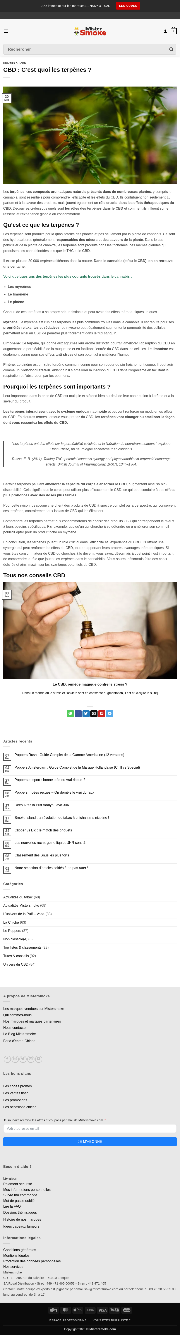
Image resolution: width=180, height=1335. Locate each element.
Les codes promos (17, 1086)
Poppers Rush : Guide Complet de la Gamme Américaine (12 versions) (69, 755)
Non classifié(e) (15, 939)
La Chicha (11, 922)
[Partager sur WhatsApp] (70, 714)
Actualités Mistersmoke (21, 905)
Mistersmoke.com (102, 1329)
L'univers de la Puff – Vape (24, 914)
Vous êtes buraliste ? (112, 1320)
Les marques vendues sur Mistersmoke (33, 1009)
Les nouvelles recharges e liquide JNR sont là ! (51, 842)
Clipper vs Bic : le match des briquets (43, 830)
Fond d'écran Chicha (19, 1041)
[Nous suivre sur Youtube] (38, 1059)
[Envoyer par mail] (94, 714)
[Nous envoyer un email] (30, 1059)
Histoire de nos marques (22, 1219)
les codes (128, 5)
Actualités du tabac (18, 897)
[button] (6, 31)
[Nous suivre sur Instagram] (15, 1059)
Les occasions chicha (19, 1107)
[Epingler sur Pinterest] (101, 714)
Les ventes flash (16, 1093)
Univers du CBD (14, 63)
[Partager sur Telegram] (109, 714)
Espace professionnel (68, 1320)
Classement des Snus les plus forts (42, 855)
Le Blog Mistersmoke (19, 1034)
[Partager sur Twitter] (86, 714)
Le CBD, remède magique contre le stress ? (90, 684)
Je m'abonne (90, 1141)
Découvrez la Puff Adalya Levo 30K (42, 805)
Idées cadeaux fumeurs (21, 1226)
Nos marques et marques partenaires (32, 1021)
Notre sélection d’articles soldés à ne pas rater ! (51, 868)
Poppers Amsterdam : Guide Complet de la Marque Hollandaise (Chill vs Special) (77, 767)
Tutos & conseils (16, 956)
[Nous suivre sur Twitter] (23, 1059)
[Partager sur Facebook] (78, 714)
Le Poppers (12, 931)
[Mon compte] (165, 31)
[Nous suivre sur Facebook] (7, 1059)
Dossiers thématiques (20, 1212)
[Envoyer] (171, 49)
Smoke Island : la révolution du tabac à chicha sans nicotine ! (62, 817)
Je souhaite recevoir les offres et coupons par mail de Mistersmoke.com (53, 1120)
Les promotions (15, 1100)
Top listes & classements (22, 947)
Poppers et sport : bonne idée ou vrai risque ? (50, 780)
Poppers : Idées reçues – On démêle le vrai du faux (54, 792)
